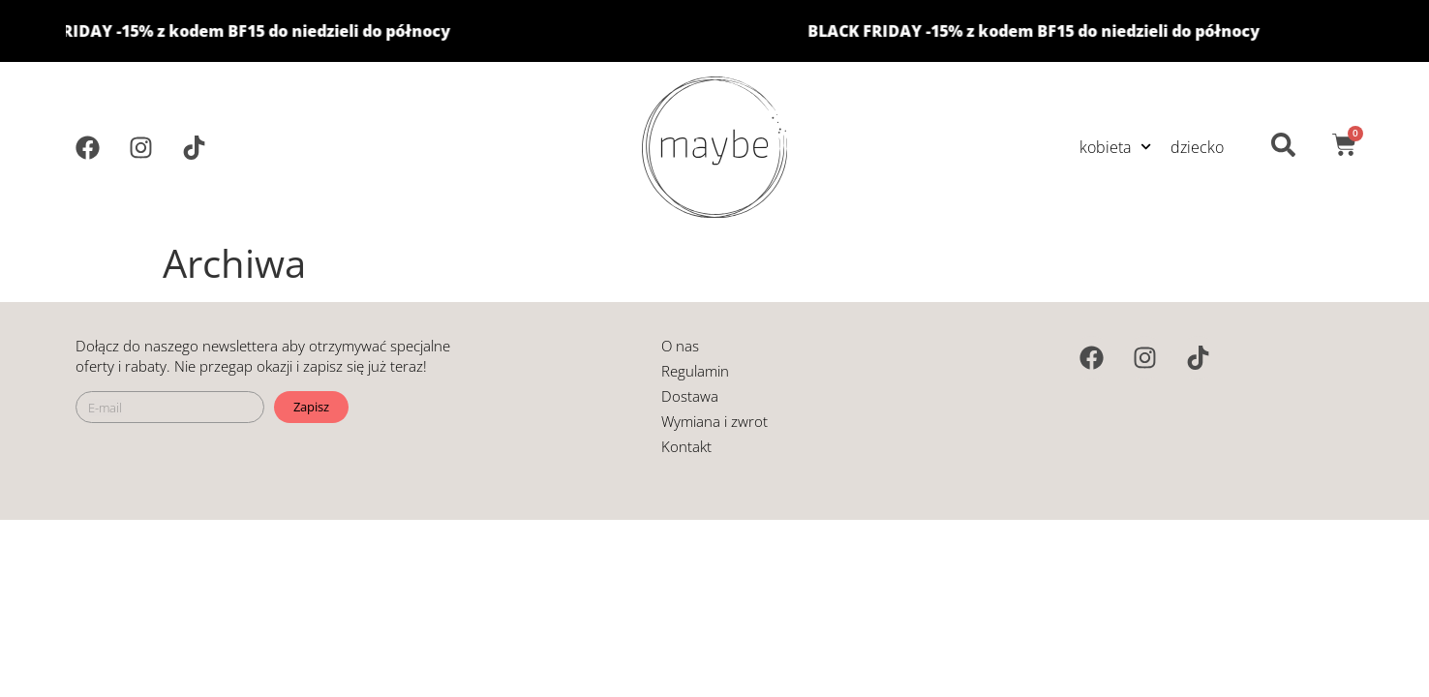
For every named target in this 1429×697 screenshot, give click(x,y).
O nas (680, 345)
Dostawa (689, 396)
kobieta (1115, 147)
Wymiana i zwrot (714, 421)
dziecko (1197, 147)
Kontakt (686, 446)
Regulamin (695, 370)
